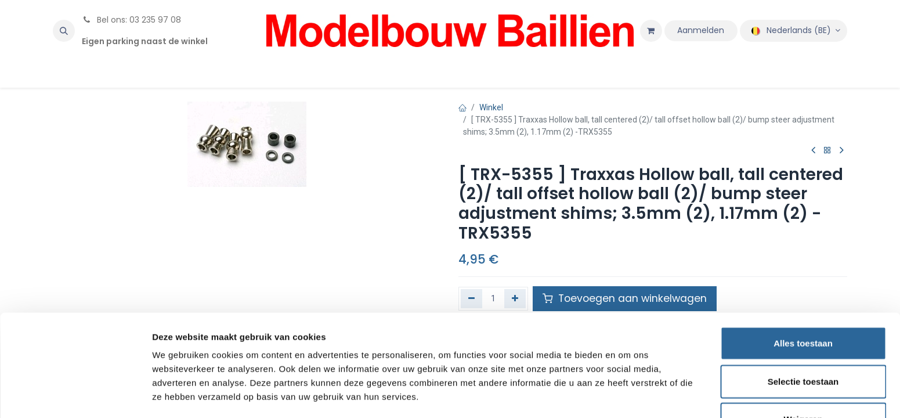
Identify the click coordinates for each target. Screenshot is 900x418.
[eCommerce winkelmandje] (651, 31)
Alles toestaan (803, 304)
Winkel (491, 107)
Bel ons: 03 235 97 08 (131, 20)
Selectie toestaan (803, 342)
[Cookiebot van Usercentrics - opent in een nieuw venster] (75, 395)
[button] (64, 31)
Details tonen (627, 395)
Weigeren (802, 380)
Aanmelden (700, 30)
